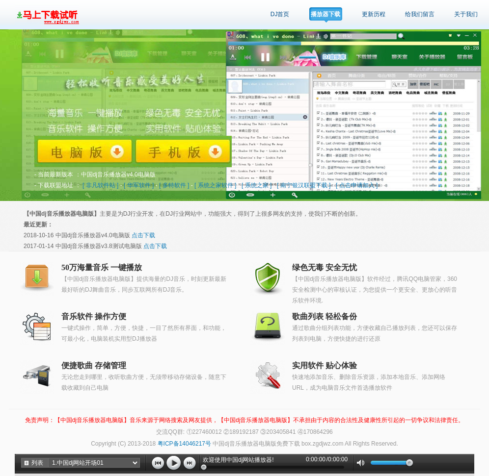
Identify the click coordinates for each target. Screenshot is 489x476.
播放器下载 (325, 14)
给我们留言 (420, 14)
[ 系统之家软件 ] (215, 185)
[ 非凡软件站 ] (100, 185)
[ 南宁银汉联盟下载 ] (303, 185)
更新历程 (373, 14)
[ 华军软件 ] (139, 185)
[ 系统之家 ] (257, 185)
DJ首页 (280, 14)
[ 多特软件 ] (174, 185)
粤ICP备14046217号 (184, 443)
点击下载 (143, 235)
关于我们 (466, 14)
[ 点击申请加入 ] (357, 185)
